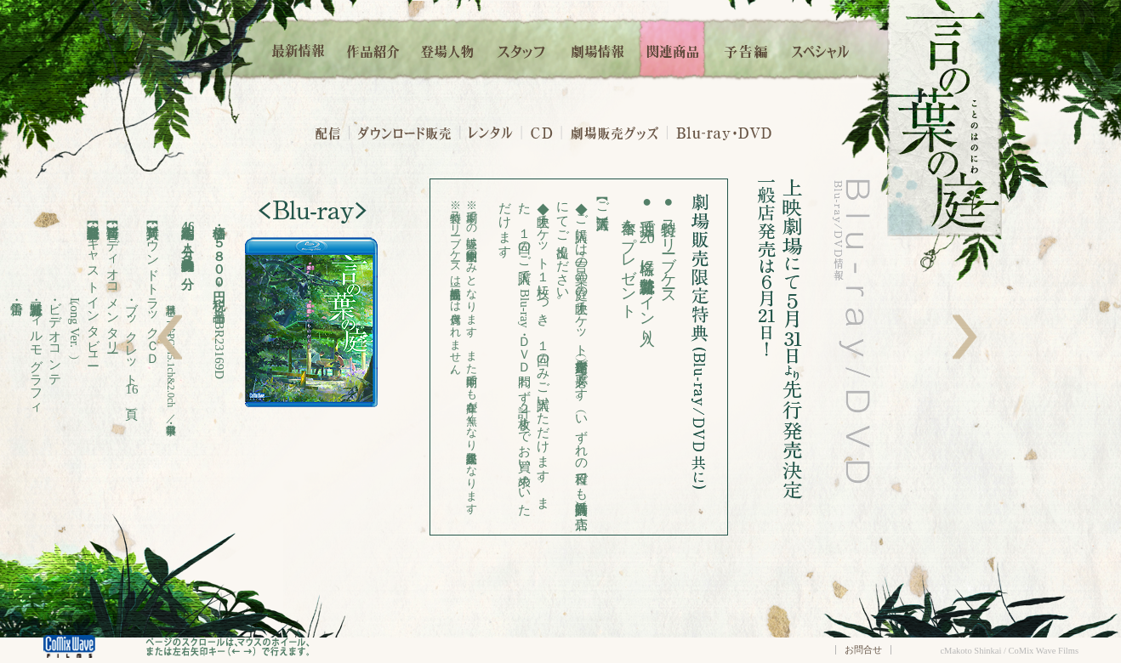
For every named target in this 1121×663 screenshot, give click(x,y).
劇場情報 (597, 49)
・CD (542, 132)
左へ (169, 337)
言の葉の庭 (944, 118)
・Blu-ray (703, 132)
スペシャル (820, 49)
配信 (327, 132)
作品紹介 (373, 49)
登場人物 (447, 49)
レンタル (490, 132)
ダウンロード (404, 132)
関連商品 (672, 49)
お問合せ (863, 649)
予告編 (746, 49)
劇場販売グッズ (614, 132)
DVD (755, 132)
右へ (965, 337)
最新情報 (299, 49)
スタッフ (522, 49)
